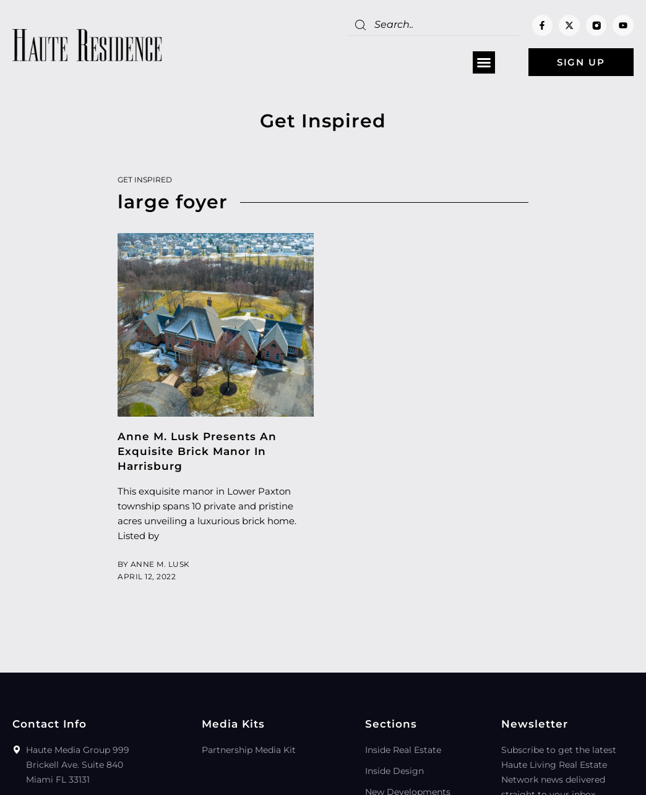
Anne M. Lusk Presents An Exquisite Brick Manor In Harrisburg (197, 451)
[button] (484, 62)
